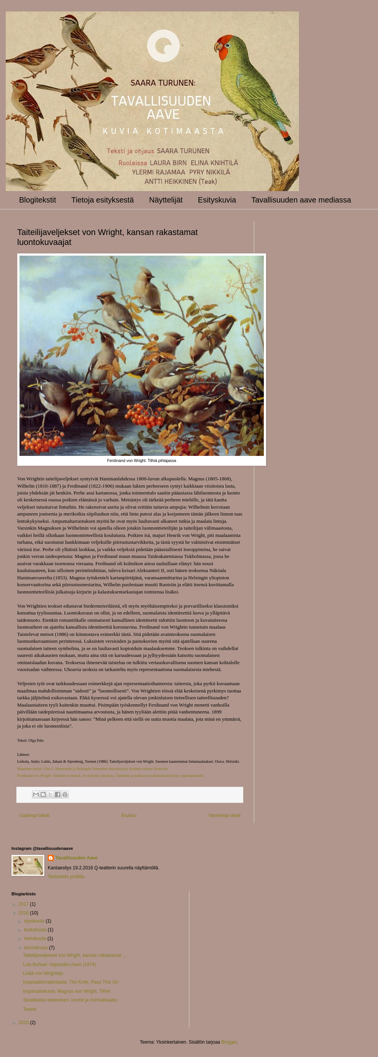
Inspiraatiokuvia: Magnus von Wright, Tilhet (66, 991)
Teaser (30, 1009)
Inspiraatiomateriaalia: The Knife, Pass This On (70, 982)
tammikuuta (36, 947)
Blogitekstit (37, 200)
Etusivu (128, 815)
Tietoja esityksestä (102, 200)
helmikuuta (35, 938)
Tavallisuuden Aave (76, 858)
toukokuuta (36, 929)
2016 (24, 913)
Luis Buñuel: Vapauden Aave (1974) (59, 964)
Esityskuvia (217, 200)
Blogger (229, 1042)
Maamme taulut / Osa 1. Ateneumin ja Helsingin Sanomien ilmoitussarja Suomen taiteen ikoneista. (92, 769)
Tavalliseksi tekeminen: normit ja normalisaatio (70, 1000)
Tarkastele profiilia (66, 876)
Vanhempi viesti (224, 815)
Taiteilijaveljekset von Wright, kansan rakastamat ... (74, 955)
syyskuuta (35, 921)
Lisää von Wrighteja (43, 973)
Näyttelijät (166, 200)
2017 (24, 904)
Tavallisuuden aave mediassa (301, 200)
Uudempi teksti (34, 815)
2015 (24, 1022)
